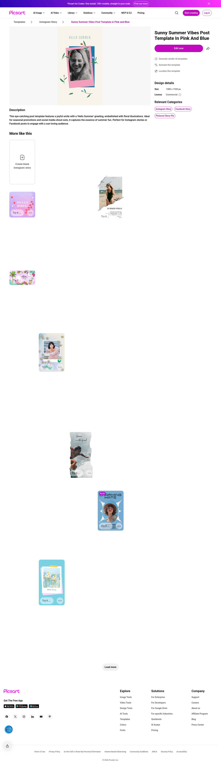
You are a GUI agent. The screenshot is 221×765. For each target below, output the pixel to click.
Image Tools (126, 697)
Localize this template (169, 71)
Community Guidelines (139, 752)
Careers (195, 702)
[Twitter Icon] (15, 717)
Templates (125, 719)
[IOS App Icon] (9, 707)
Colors (123, 725)
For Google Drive (159, 708)
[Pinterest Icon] (50, 717)
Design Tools (126, 708)
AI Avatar (155, 725)
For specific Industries (162, 713)
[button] (39, 12)
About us (196, 708)
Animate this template (169, 65)
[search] (176, 13)
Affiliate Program (200, 713)
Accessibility (181, 752)
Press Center (198, 725)
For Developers (158, 702)
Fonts (122, 730)
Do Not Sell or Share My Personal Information (82, 752)
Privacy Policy (54, 752)
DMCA (154, 752)
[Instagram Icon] (24, 717)
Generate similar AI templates (173, 59)
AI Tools (124, 713)
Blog (194, 719)
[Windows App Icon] (34, 707)
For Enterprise (158, 697)
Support (195, 697)
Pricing (154, 730)
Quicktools (156, 719)
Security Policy (167, 752)
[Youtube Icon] (41, 717)
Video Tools (125, 702)
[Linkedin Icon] (32, 717)
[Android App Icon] (22, 707)
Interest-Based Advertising (115, 752)
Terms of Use (39, 752)
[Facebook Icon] (7, 717)
